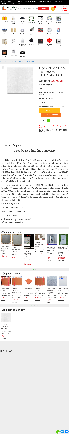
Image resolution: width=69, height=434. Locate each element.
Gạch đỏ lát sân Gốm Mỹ (39, 289)
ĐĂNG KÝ (19, 3)
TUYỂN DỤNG (59, 1)
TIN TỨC (4, 1)
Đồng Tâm (21, 61)
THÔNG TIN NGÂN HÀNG (30, 1)
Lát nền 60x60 (30, 61)
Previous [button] (0, 251)
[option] (6, 247)
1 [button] (33, 269)
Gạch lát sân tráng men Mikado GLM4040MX (52, 290)
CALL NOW (44, 120)
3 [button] (37, 306)
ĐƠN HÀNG (4, 3)
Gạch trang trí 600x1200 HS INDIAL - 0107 (27, 253)
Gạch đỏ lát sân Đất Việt (5, 289)
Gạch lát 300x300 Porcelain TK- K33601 (40, 244)
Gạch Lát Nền (12, 61)
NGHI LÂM (11, 1)
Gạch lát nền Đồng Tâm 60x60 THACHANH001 (5, 326)
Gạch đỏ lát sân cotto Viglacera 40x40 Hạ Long (16, 290)
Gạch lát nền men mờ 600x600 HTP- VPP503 (17, 249)
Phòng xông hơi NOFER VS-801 (51, 248)
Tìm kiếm (43, 8)
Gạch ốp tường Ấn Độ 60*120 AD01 (63, 248)
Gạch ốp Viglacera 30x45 (63, 289)
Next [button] (68, 251)
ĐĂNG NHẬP (13, 3)
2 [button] (36, 269)
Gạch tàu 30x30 (28, 288)
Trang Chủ (3, 61)
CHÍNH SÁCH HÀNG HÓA (46, 1)
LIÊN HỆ (19, 1)
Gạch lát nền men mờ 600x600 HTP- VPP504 (6, 248)
